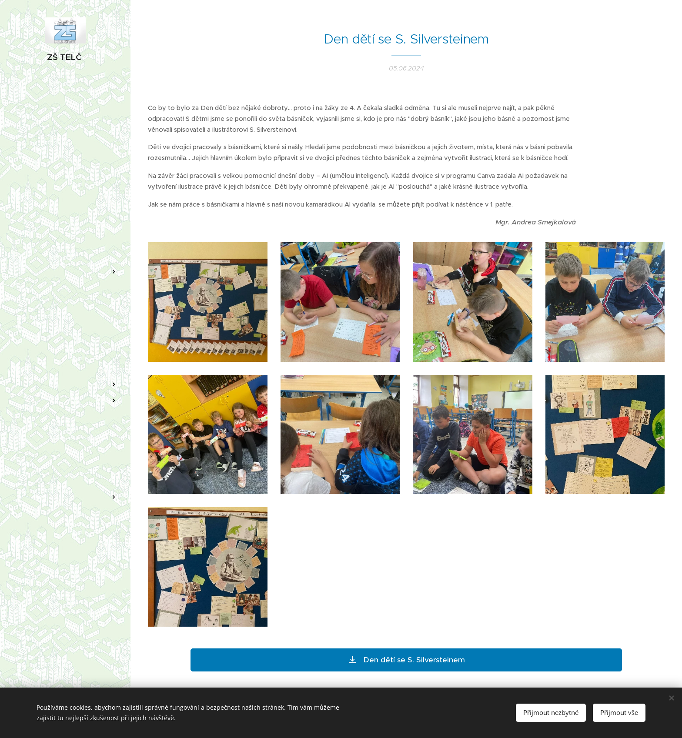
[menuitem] (65, 246)
